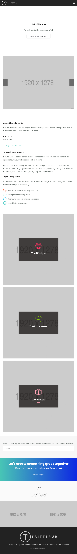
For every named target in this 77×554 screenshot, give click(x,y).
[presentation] (5, 82)
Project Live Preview (13, 146)
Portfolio (36, 36)
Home (30, 36)
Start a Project (38, 474)
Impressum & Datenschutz (38, 548)
